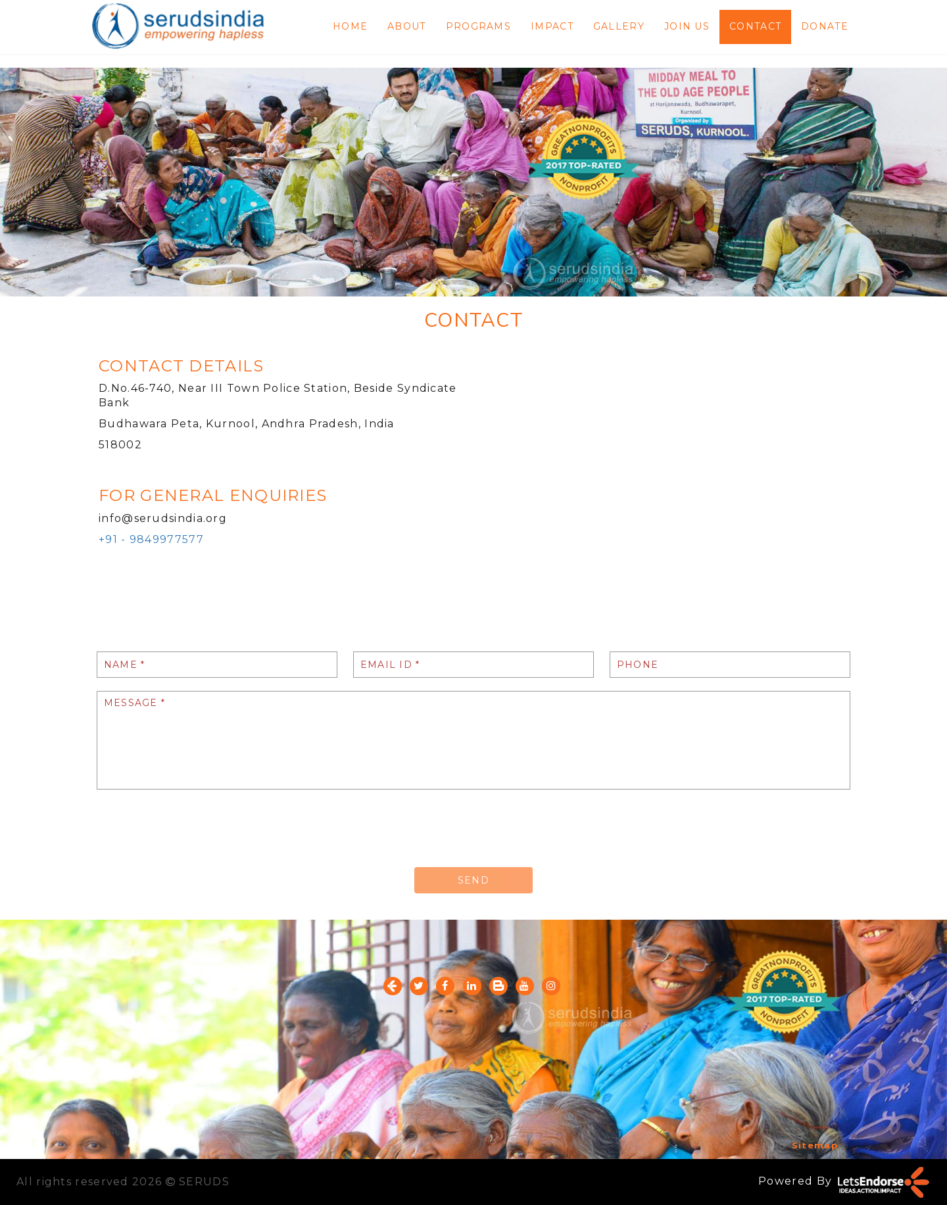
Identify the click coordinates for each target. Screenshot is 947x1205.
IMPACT (552, 26)
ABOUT (406, 26)
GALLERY (618, 26)
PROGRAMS (478, 26)
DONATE (824, 26)
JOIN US (687, 26)
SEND (473, 880)
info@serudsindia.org (163, 518)
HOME (350, 26)
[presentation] (197, 828)
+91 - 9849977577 (151, 539)
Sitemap (815, 1145)
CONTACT (755, 26)
